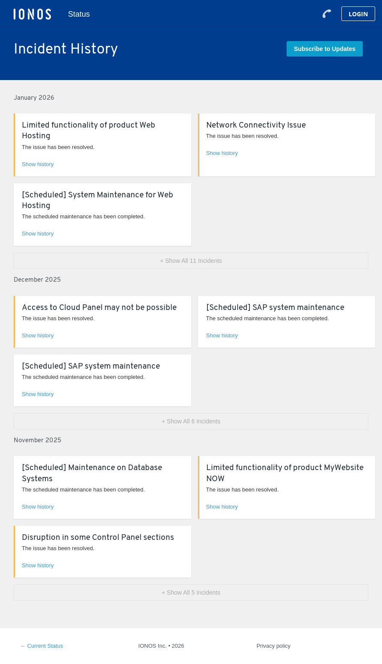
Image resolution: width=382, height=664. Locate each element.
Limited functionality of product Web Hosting (88, 131)
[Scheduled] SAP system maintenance (275, 308)
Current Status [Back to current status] (41, 646)
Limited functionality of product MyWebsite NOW (285, 473)
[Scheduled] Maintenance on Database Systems (92, 473)
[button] (325, 49)
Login (358, 14)
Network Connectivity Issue (256, 126)
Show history (37, 164)
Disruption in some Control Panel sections (98, 538)
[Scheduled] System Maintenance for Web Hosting (97, 200)
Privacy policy (273, 646)
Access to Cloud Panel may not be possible (99, 308)
